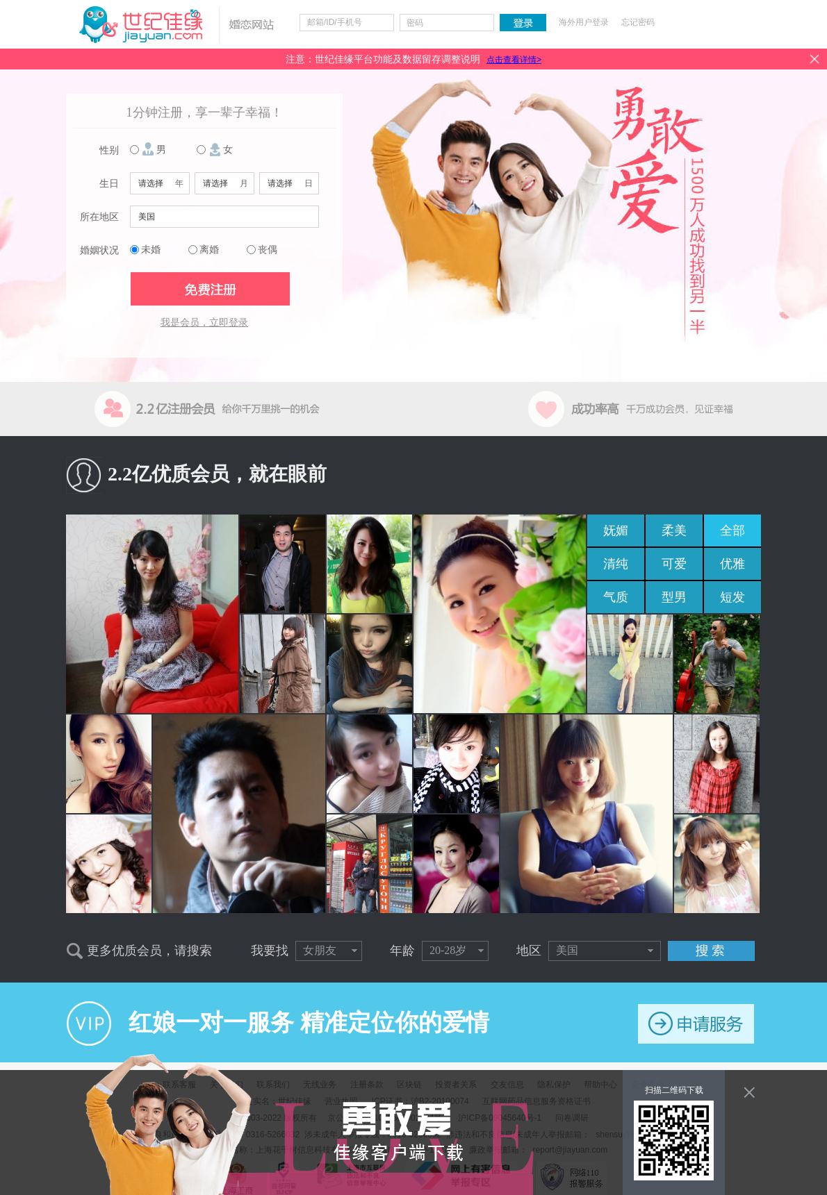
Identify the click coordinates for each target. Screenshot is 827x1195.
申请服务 (696, 1024)
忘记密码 (638, 22)
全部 (732, 530)
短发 (732, 597)
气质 (615, 597)
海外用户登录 (584, 22)
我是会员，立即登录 (204, 322)
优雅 (732, 564)
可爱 (674, 564)
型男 (674, 597)
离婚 (209, 249)
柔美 (674, 530)
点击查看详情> (513, 60)
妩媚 (615, 530)
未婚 (151, 249)
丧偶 (267, 249)
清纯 (615, 564)
